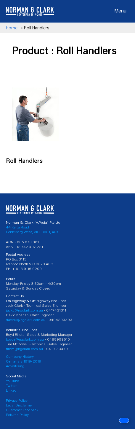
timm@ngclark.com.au (24, 349)
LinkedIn (13, 390)
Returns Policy (17, 414)
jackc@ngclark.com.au (24, 310)
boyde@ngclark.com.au (25, 339)
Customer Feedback (22, 410)
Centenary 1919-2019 (23, 361)
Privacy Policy (17, 400)
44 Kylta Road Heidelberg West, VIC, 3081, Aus (32, 229)
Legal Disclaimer (19, 405)
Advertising (15, 366)
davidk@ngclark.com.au (25, 319)
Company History (20, 356)
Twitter (11, 385)
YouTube (12, 381)
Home (11, 28)
